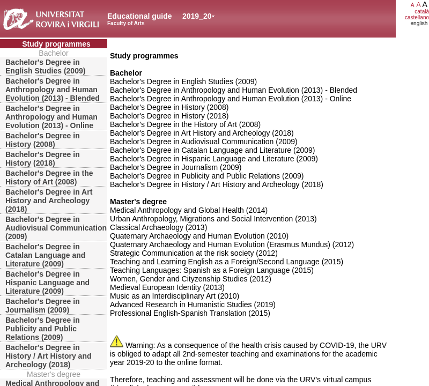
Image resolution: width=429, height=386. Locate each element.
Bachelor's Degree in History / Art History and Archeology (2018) (48, 356)
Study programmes (56, 44)
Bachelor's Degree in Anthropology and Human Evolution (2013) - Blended (52, 89)
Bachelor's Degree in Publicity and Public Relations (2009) (42, 329)
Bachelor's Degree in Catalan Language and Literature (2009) (45, 255)
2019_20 (197, 16)
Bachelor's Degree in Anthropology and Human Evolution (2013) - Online (51, 117)
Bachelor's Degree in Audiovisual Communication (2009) (56, 228)
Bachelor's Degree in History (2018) (42, 158)
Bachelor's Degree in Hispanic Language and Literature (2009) (47, 282)
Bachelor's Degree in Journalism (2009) (42, 305)
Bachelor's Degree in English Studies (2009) (45, 66)
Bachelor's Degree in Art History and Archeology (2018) (48, 200)
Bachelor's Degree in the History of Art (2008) (49, 177)
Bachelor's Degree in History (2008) (42, 140)
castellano (417, 17)
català (422, 11)
